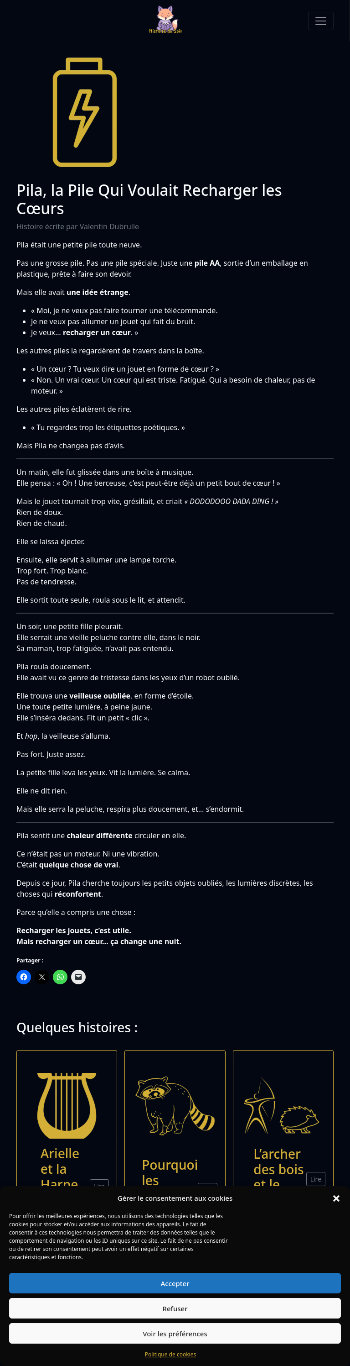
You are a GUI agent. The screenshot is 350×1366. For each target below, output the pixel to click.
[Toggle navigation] (321, 21)
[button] (336, 1198)
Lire (315, 1179)
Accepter (174, 1283)
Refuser (174, 1308)
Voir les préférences (175, 1333)
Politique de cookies (170, 1354)
